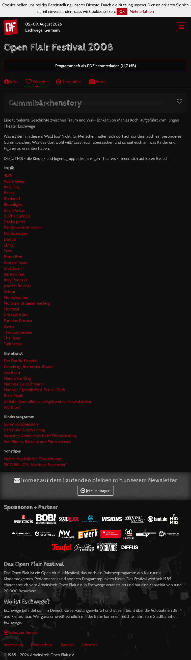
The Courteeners (18, 332)
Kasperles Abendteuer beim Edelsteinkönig (40, 435)
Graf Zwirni (13, 268)
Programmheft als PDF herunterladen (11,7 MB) (95, 65)
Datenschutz (42, 644)
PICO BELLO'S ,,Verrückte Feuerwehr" (35, 464)
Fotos (97, 81)
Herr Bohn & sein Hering (24, 430)
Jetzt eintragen (95, 490)
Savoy (9, 326)
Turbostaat (13, 343)
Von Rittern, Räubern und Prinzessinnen (37, 441)
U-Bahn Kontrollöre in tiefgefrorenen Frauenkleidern (48, 401)
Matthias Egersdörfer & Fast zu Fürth (34, 389)
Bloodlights (13, 204)
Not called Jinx (16, 314)
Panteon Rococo (18, 320)
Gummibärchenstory (21, 424)
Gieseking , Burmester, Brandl (28, 366)
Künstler (37, 81)
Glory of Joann (16, 262)
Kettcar (9, 291)
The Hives (12, 338)
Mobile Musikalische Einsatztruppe (33, 458)
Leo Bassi (12, 372)
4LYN (8, 175)
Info (11, 81)
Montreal (11, 309)
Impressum (13, 644)
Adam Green (14, 181)
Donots (10, 239)
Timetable (68, 81)
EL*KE (9, 245)
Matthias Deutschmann (24, 384)
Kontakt (67, 644)
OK (122, 11)
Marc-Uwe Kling (17, 378)
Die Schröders (16, 233)
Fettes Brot (13, 256)
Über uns (89, 644)
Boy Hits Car (14, 210)
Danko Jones (14, 221)
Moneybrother (16, 297)
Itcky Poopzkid (16, 280)
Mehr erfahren (142, 11)
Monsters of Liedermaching (27, 303)
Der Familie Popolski (21, 360)
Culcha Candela (17, 216)
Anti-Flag (11, 187)
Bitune (9, 192)
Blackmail (12, 198)
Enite (8, 251)
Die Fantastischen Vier (23, 227)
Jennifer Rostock (17, 285)
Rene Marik (13, 395)
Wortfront (12, 407)
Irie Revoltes (14, 274)
